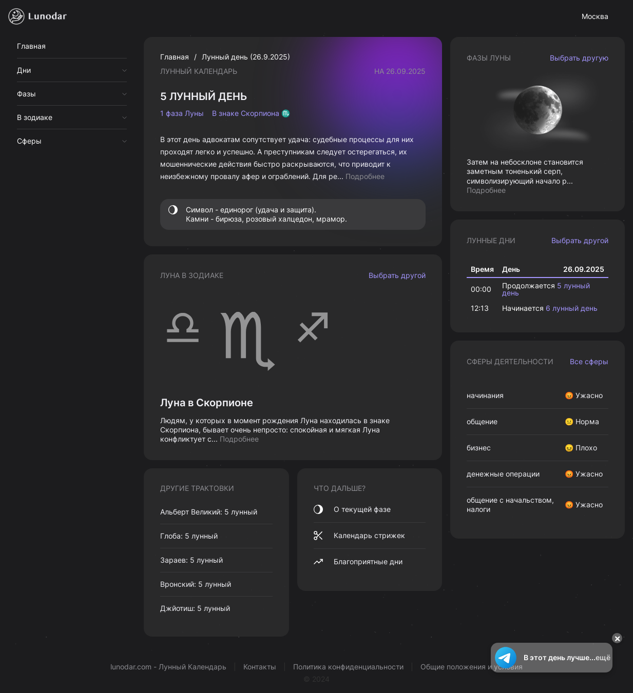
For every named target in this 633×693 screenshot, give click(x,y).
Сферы (29, 140)
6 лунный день (572, 308)
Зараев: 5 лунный (191, 560)
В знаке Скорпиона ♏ (251, 113)
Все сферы (589, 361)
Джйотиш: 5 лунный (195, 608)
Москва (595, 16)
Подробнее (365, 176)
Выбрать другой (397, 275)
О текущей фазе (352, 509)
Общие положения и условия (471, 666)
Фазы (26, 93)
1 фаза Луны (182, 113)
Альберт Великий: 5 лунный (208, 511)
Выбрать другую (579, 57)
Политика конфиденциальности (348, 666)
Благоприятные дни (358, 561)
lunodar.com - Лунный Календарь (168, 666)
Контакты (259, 666)
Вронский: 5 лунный (195, 584)
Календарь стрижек (359, 535)
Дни (24, 70)
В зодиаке (34, 117)
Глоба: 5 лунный (189, 535)
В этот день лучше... (551, 657)
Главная (31, 46)
